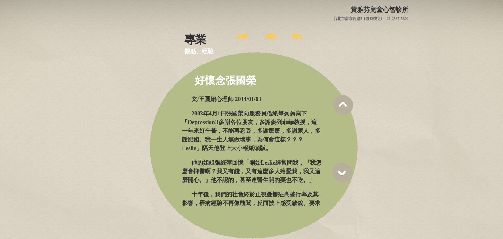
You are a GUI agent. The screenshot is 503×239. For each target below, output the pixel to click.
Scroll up (343, 105)
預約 (296, 36)
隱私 (271, 36)
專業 (195, 38)
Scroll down (342, 173)
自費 (241, 36)
